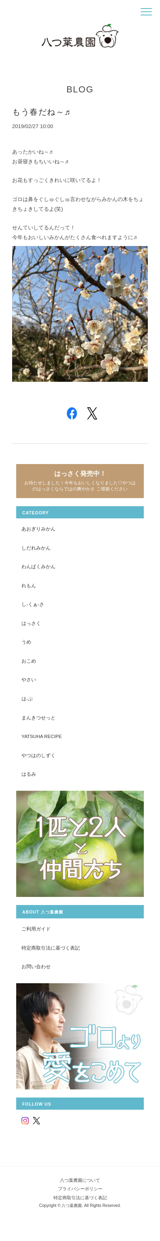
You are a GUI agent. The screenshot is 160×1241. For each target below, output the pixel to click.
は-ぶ (27, 698)
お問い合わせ (36, 966)
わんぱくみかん (38, 566)
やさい (28, 679)
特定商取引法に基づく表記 (50, 947)
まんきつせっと (38, 717)
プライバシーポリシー (80, 1188)
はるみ (28, 774)
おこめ (28, 660)
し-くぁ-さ (32, 604)
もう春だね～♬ (41, 111)
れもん (28, 585)
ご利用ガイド (36, 928)
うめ (26, 641)
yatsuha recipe (41, 736)
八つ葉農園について (80, 1180)
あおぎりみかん (38, 528)
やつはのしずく (38, 755)
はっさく (31, 623)
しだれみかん (36, 547)
